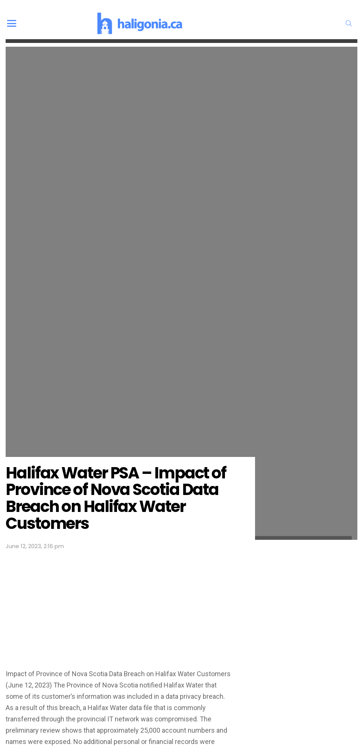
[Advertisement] (121, 607)
